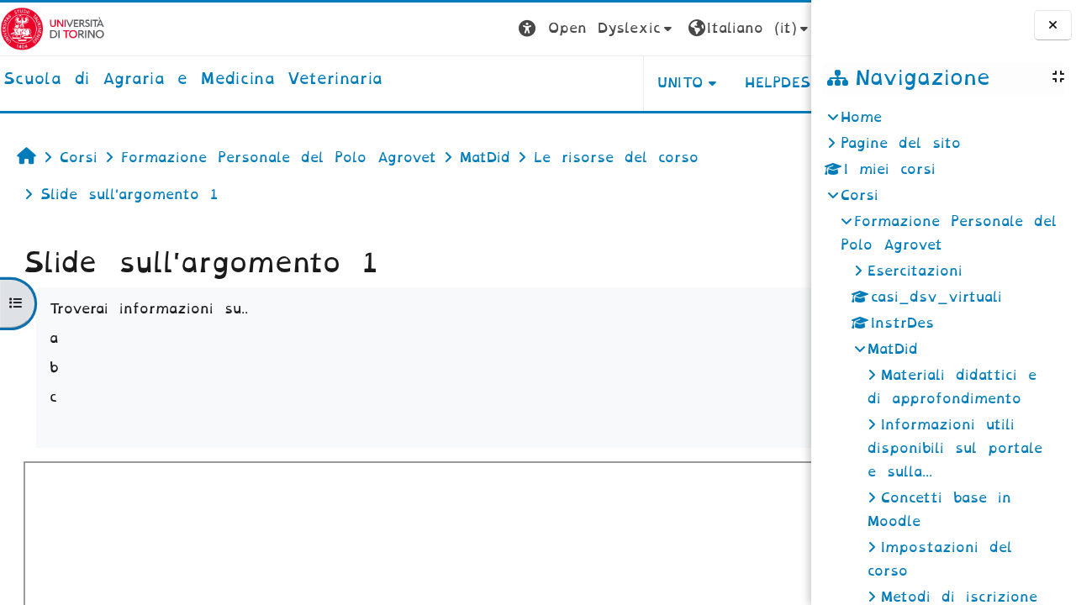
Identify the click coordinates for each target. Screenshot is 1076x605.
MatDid (893, 349)
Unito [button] (602, 83)
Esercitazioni (915, 271)
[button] (519, 29)
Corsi (859, 195)
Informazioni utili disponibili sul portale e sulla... (955, 448)
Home (861, 117)
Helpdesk (705, 83)
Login (777, 28)
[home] (192, 80)
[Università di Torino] (52, 28)
